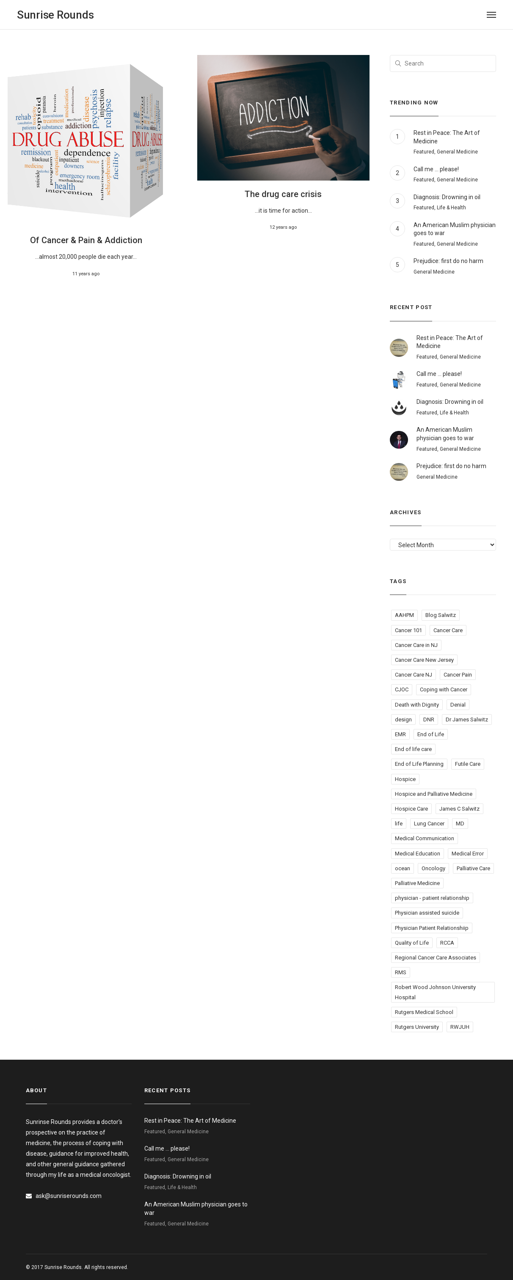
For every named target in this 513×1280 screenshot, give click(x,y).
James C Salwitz (459, 809)
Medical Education (417, 853)
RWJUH (459, 1027)
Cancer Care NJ (413, 675)
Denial (458, 705)
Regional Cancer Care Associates (435, 957)
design (403, 719)
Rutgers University (417, 1027)
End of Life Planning (419, 764)
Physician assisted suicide (427, 913)
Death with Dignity (417, 705)
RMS (400, 972)
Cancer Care (448, 630)
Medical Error (468, 853)
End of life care (413, 749)
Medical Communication (424, 838)
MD (460, 823)
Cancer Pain (458, 675)
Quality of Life (412, 943)
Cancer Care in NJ (416, 645)
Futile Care (467, 764)
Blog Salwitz (440, 615)
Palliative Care (473, 868)
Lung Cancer (429, 823)
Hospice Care (411, 809)
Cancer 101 (408, 630)
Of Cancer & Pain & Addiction (86, 240)
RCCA (447, 943)
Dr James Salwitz (467, 719)
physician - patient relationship (432, 898)
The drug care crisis (283, 194)
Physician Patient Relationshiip (432, 928)
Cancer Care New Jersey (424, 660)
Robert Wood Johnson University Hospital (435, 992)
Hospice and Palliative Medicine (433, 794)
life (399, 823)
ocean (402, 868)
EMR (400, 734)
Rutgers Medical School (424, 1012)
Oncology (433, 868)
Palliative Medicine (417, 883)
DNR (428, 719)
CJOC (401, 689)
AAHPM (404, 615)
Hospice (405, 779)
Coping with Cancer (443, 689)
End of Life (430, 734)
